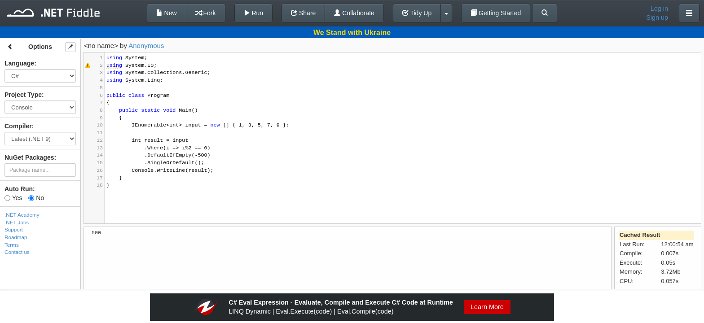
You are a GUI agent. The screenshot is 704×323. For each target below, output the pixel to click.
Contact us (17, 252)
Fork (205, 13)
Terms (11, 245)
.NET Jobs (16, 222)
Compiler (18, 126)
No (36, 197)
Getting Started (496, 13)
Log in (659, 8)
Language (19, 63)
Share (303, 13)
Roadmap (15, 237)
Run (254, 13)
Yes (13, 197)
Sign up (657, 17)
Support (13, 229)
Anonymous (146, 45)
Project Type (23, 94)
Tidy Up (416, 13)
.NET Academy (22, 215)
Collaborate (354, 13)
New (166, 13)
